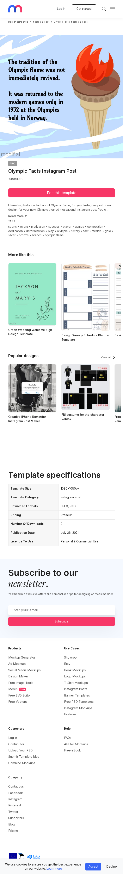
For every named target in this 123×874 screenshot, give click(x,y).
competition (95, 226)
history (75, 231)
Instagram (15, 799)
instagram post (40, 21)
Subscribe (61, 621)
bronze (24, 235)
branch (37, 235)
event (24, 226)
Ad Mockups (17, 664)
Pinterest (14, 805)
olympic (62, 231)
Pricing (13, 831)
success (54, 226)
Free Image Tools (20, 683)
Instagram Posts (75, 689)
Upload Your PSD (20, 750)
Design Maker (18, 676)
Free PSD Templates (79, 702)
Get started (84, 8)
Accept (93, 866)
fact (85, 231)
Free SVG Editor (19, 695)
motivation (38, 226)
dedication (15, 231)
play (51, 231)
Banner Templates (77, 695)
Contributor (16, 744)
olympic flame (54, 235)
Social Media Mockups (24, 670)
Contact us (16, 786)
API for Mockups (76, 744)
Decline (111, 866)
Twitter (13, 812)
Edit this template (61, 193)
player (67, 226)
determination (35, 231)
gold (108, 231)
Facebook (15, 793)
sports (12, 226)
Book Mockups (75, 670)
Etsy (67, 664)
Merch (17, 689)
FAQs (68, 738)
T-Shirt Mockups (76, 683)
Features (70, 714)
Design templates (18, 21)
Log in (61, 8)
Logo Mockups (75, 676)
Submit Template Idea (23, 757)
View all (106, 357)
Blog (11, 824)
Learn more (54, 868)
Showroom (71, 657)
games (79, 226)
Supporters (16, 818)
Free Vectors (17, 702)
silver (12, 235)
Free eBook (72, 750)
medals (97, 231)
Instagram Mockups (78, 708)
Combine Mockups (21, 763)
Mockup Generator (21, 657)
